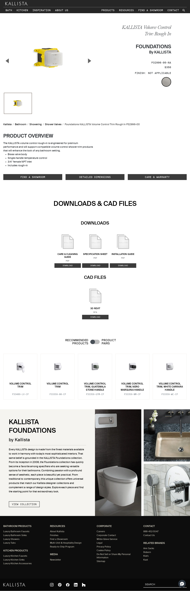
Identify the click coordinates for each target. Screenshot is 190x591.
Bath (9, 10)
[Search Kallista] (161, 585)
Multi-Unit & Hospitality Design (66, 543)
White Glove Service (107, 539)
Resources (126, 10)
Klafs (146, 556)
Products (108, 10)
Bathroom (20, 124)
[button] (182, 584)
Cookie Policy (103, 551)
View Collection (24, 504)
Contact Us (149, 535)
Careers (101, 532)
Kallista (7, 124)
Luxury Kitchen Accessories (17, 564)
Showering (35, 124)
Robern (147, 552)
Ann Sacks (148, 548)
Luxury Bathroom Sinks (15, 535)
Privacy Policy (104, 547)
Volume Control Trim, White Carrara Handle (170, 387)
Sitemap (101, 561)
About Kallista (57, 532)
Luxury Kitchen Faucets (15, 556)
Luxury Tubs (9, 543)
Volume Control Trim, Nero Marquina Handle (132, 387)
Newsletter (55, 560)
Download (68, 266)
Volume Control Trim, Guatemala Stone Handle (95, 387)
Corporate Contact (106, 535)
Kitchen (22, 10)
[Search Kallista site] (184, 10)
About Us (61, 10)
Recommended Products (76, 342)
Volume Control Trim (20, 385)
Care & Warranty (157, 177)
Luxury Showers (11, 539)
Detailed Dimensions (95, 177)
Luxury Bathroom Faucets (16, 532)
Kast (145, 560)
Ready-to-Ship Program (62, 547)
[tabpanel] (95, 374)
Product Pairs (109, 342)
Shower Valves (53, 124)
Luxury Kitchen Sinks (14, 560)
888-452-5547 (150, 532)
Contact (173, 10)
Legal (99, 543)
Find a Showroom (150, 10)
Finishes (54, 535)
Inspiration (41, 10)
